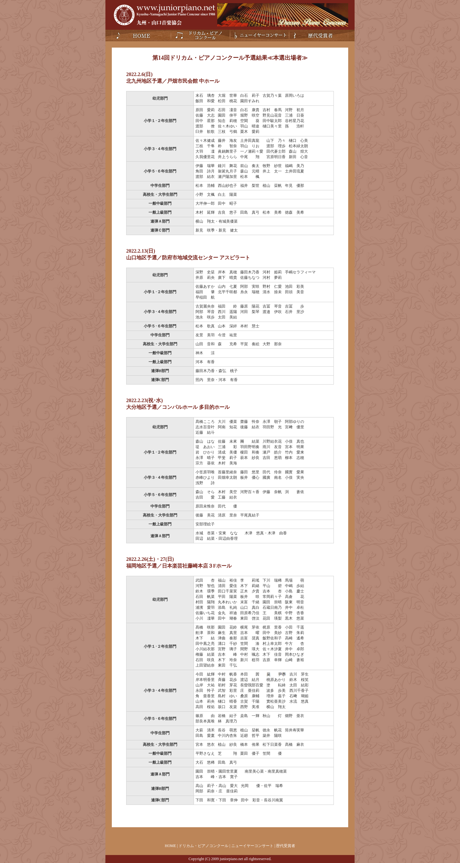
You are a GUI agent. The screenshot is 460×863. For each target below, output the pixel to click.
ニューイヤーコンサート (259, 35)
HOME (170, 846)
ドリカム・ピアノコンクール (200, 35)
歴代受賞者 (318, 35)
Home (141, 35)
